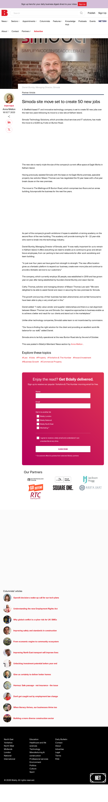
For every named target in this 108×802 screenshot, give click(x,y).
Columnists (45, 21)
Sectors (14, 21)
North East (8, 739)
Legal (57, 752)
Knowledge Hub (70, 23)
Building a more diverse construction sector (28, 718)
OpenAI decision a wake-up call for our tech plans (31, 598)
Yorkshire (8, 742)
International (9, 759)
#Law (25, 357)
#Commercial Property (51, 361)
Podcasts (82, 21)
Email (38, 402)
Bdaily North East (46, 424)
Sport (32, 772)
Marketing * (44, 428)
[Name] (63, 395)
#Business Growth (30, 361)
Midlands (8, 749)
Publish (91, 12)
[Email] (63, 405)
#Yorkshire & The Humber (59, 357)
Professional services (39, 759)
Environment (35, 762)
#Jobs (32, 357)
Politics (33, 765)
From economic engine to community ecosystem (31, 641)
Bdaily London (45, 416)
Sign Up (82, 4)
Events (93, 21)
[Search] (81, 13)
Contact (15, 31)
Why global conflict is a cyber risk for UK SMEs (30, 619)
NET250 (102, 21)
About (4, 31)
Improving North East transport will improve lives (30, 652)
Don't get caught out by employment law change (30, 696)
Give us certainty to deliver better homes (27, 674)
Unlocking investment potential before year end (30, 663)
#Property (41, 357)
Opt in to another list (43, 412)
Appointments (29, 21)
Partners (25, 31)
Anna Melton (9, 109)
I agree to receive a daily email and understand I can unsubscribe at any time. (59, 439)
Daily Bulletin (61, 739)
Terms (58, 755)
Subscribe (63, 449)
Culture (33, 768)
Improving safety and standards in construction (30, 630)
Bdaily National (46, 420)
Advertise (38, 31)
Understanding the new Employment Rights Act (30, 609)
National (7, 755)
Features (57, 21)
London (7, 752)
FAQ (57, 759)
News (4, 21)
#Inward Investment (82, 357)
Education (34, 739)
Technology (35, 749)
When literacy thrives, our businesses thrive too (30, 707)
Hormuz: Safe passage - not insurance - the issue (30, 685)
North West (9, 745)
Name (38, 391)
